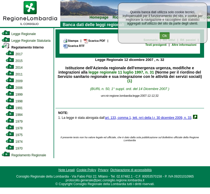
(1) (129, 81)
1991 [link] (14, 108)
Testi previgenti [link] (156, 44)
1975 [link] (14, 135)
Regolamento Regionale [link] (24, 155)
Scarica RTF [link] (74, 46)
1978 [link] (14, 128)
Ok (164, 36)
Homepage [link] (98, 17)
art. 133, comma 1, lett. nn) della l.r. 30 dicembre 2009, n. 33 (148, 118)
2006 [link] (14, 88)
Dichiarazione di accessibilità (131, 170)
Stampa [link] (70, 40)
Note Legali (66, 170)
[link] (30, 26)
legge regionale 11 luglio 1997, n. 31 (121, 72)
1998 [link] (14, 101)
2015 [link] (14, 61)
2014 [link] (14, 68)
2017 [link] (14, 54)
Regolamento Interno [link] (23, 47)
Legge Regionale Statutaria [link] (26, 41)
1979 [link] (14, 121)
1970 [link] (14, 148)
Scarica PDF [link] (94, 41)
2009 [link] (14, 81)
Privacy (103, 170)
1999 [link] (14, 94)
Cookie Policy (86, 170)
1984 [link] (14, 115)
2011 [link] (14, 74)
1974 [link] (14, 142)
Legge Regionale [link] (19, 34)
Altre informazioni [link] (184, 44)
